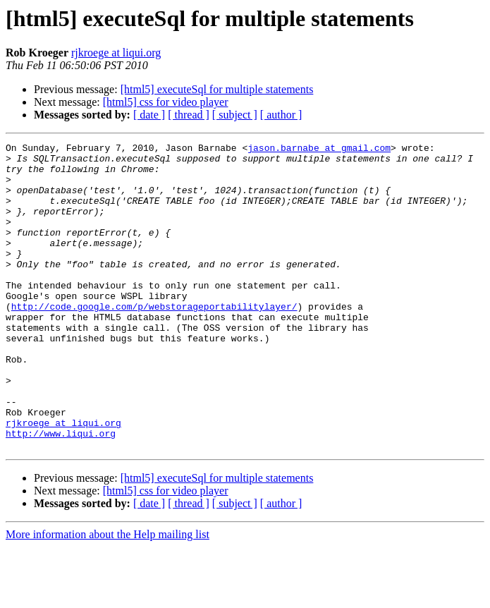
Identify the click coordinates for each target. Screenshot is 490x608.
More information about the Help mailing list (107, 596)
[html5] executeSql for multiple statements (217, 89)
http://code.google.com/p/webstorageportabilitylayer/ (154, 340)
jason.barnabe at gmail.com (319, 149)
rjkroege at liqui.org (116, 53)
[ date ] (149, 115)
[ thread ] (188, 115)
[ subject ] (234, 115)
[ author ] (281, 115)
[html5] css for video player (165, 102)
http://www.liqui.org (61, 492)
